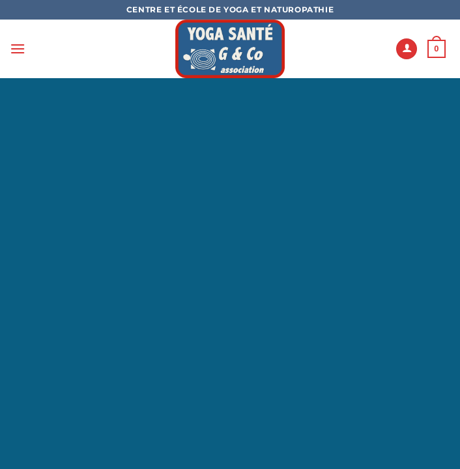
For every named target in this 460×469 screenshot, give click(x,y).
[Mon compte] (406, 49)
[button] (17, 48)
